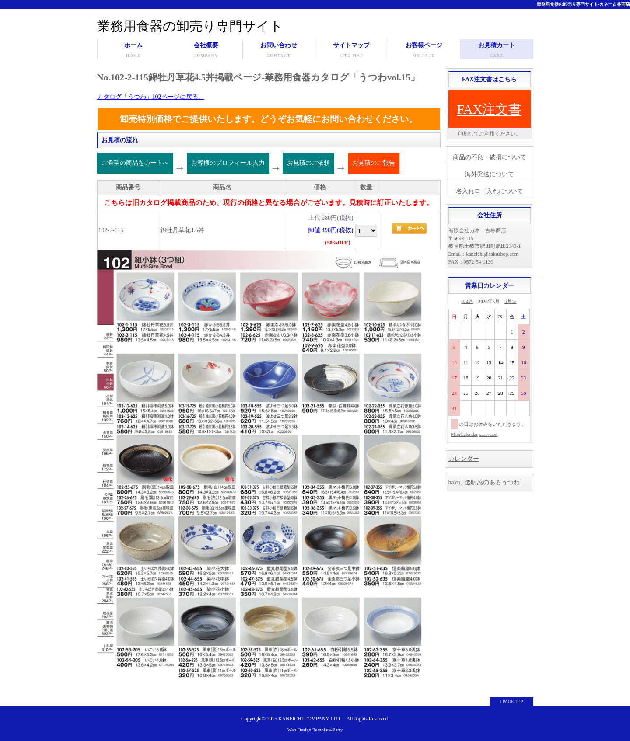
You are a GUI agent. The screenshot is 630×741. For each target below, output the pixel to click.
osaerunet (488, 434)
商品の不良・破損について (489, 157)
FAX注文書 (489, 109)
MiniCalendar (464, 434)
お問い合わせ (279, 50)
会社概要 (206, 50)
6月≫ (510, 301)
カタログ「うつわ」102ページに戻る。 (150, 97)
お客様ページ (424, 50)
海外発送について (489, 174)
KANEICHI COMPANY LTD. (309, 719)
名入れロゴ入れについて (489, 191)
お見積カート (497, 50)
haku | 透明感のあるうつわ (484, 482)
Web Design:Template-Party (315, 729)
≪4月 (467, 301)
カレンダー (463, 459)
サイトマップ (351, 50)
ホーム (134, 50)
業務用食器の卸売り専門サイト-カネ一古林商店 (583, 4)
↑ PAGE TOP (511, 701)
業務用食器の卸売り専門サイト (190, 26)
